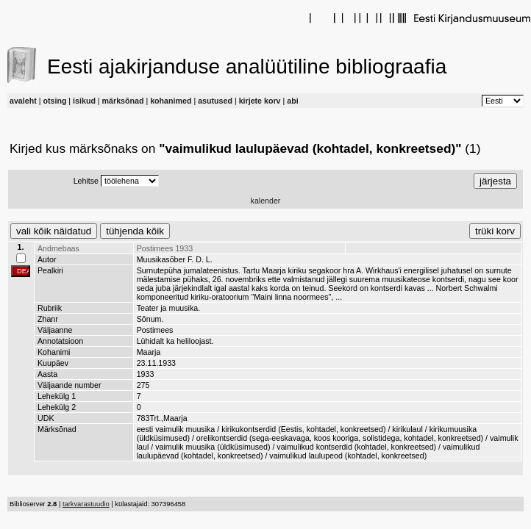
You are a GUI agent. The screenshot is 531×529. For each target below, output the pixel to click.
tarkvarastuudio (86, 504)
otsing (54, 100)
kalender (266, 200)
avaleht (23, 100)
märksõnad (123, 100)
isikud (84, 100)
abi (292, 100)
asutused (215, 100)
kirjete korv (260, 100)
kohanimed (170, 100)
